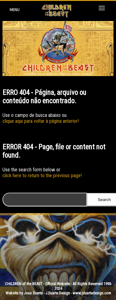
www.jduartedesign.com (92, 293)
